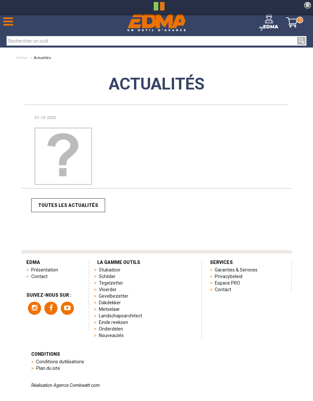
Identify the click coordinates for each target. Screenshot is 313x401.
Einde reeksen (113, 322)
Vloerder (108, 289)
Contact (39, 276)
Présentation (44, 269)
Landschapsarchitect (120, 315)
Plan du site (48, 368)
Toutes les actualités (68, 205)
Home (21, 58)
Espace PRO (227, 283)
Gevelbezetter (113, 296)
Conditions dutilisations (60, 361)
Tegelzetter (111, 283)
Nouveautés (111, 335)
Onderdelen (111, 328)
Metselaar (109, 309)
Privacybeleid (228, 276)
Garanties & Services (236, 269)
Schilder (107, 276)
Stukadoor (110, 269)
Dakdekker (110, 302)
